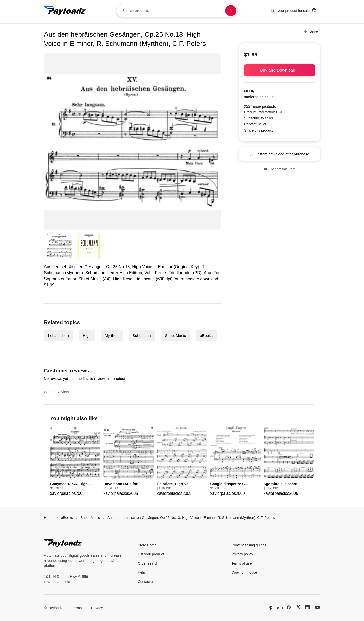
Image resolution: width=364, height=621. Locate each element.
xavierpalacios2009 (260, 97)
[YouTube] (317, 607)
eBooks (206, 335)
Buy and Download (279, 70)
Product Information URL (263, 112)
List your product (151, 554)
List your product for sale (293, 10)
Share (311, 32)
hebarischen (58, 335)
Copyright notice (244, 572)
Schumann (142, 335)
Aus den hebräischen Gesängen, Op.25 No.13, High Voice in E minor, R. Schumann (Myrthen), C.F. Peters (191, 518)
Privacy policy (242, 554)
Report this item (279, 169)
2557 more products (260, 106)
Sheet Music (175, 335)
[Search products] (230, 10)
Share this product (258, 130)
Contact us (146, 582)
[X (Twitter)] (298, 607)
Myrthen (112, 335)
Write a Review (56, 392)
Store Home (147, 545)
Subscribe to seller (258, 118)
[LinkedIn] (307, 607)
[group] (75, 461)
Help (141, 572)
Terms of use (241, 563)
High (87, 335)
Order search (148, 563)
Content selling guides (248, 545)
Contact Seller (255, 124)
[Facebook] (288, 607)
